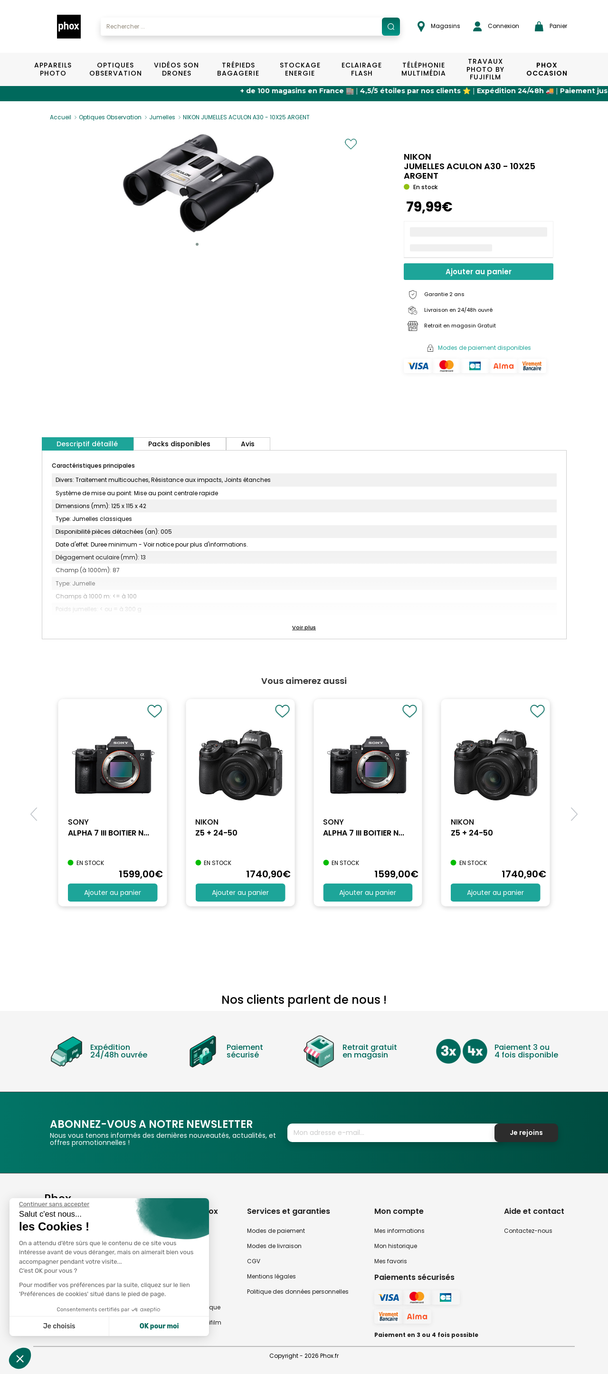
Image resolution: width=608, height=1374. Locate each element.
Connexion (496, 26)
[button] (197, 244)
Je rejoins (526, 1132)
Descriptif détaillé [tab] (87, 444)
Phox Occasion (547, 69)
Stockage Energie (300, 69)
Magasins (439, 26)
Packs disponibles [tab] (179, 444)
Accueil (60, 117)
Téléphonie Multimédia (423, 69)
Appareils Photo (53, 69)
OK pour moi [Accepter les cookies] (159, 1326)
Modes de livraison (274, 1246)
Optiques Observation (115, 69)
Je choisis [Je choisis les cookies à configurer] (59, 1326)
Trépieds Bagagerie (238, 69)
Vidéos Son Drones (176, 69)
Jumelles (162, 117)
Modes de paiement (276, 1231)
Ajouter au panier (479, 272)
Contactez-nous (528, 1231)
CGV (253, 1261)
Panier (551, 26)
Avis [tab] (248, 444)
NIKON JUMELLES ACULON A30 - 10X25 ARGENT (246, 117)
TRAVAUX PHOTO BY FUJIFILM (485, 69)
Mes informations (399, 1231)
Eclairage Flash (362, 69)
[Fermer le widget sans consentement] (54, 1204)
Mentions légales (271, 1276)
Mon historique (395, 1246)
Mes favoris (390, 1261)
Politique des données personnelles (298, 1292)
